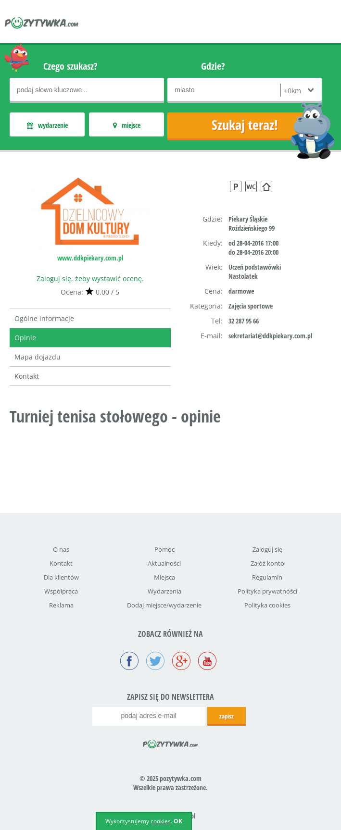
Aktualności (164, 563)
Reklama (61, 605)
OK (178, 821)
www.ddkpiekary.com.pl (90, 257)
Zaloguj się (267, 549)
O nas (61, 549)
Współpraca (61, 591)
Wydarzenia (164, 591)
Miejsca (164, 577)
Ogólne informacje (44, 318)
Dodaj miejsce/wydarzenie (164, 605)
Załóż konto (267, 563)
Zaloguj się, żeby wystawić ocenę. (90, 278)
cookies (161, 821)
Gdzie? (213, 66)
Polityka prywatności (267, 591)
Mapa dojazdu (37, 356)
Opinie (25, 337)
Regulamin (267, 577)
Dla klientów (61, 577)
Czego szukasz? (70, 66)
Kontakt (26, 376)
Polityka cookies (267, 605)
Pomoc (164, 549)
